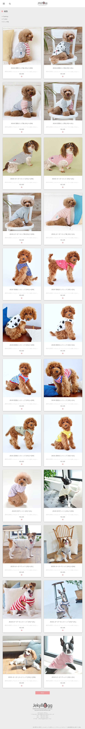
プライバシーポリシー (61, 727)
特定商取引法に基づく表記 (74, 727)
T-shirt (4, 19)
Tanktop (5, 16)
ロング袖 (5, 22)
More (42, 693)
